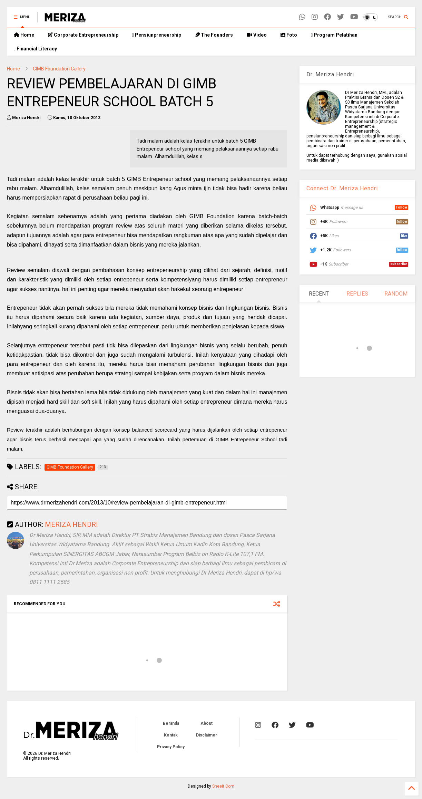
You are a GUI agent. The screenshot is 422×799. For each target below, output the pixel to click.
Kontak (171, 735)
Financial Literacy (35, 48)
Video (257, 35)
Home (24, 35)
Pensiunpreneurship (156, 35)
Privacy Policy (171, 746)
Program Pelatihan (334, 35)
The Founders (214, 35)
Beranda (171, 723)
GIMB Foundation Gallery (59, 68)
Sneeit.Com (223, 786)
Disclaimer (206, 735)
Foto (289, 35)
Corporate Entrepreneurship (83, 35)
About (206, 723)
